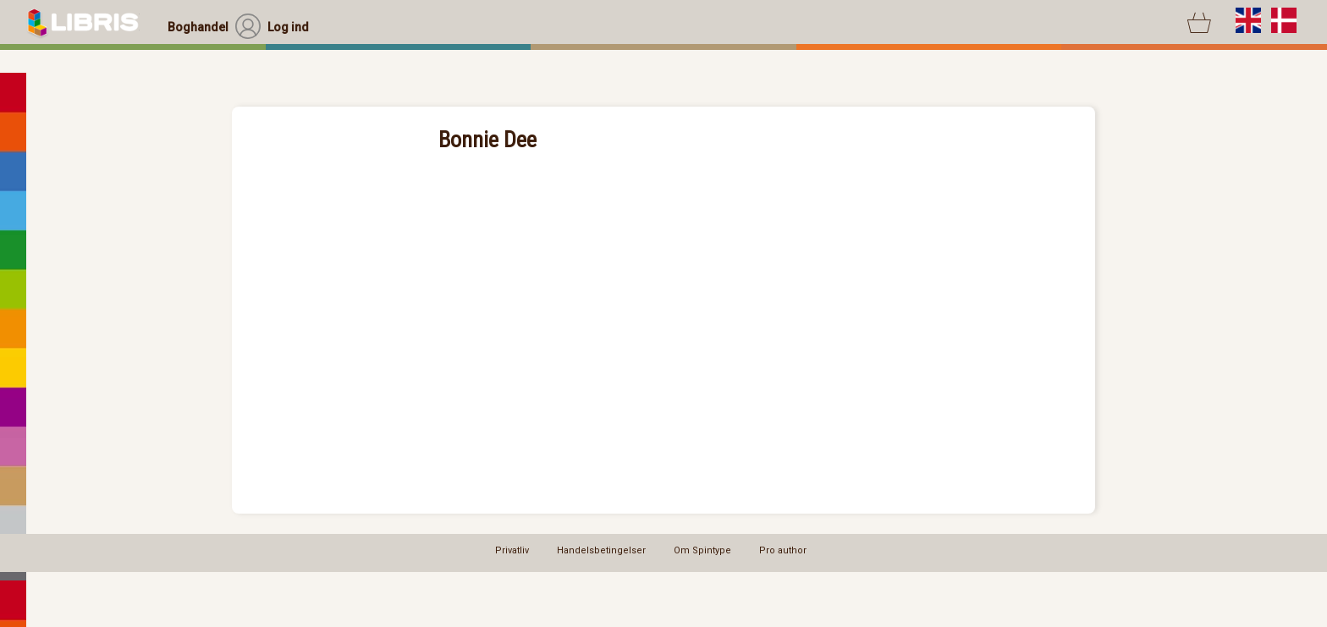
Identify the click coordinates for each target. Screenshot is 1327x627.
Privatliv (512, 550)
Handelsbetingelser (601, 550)
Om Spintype (702, 550)
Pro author (783, 550)
